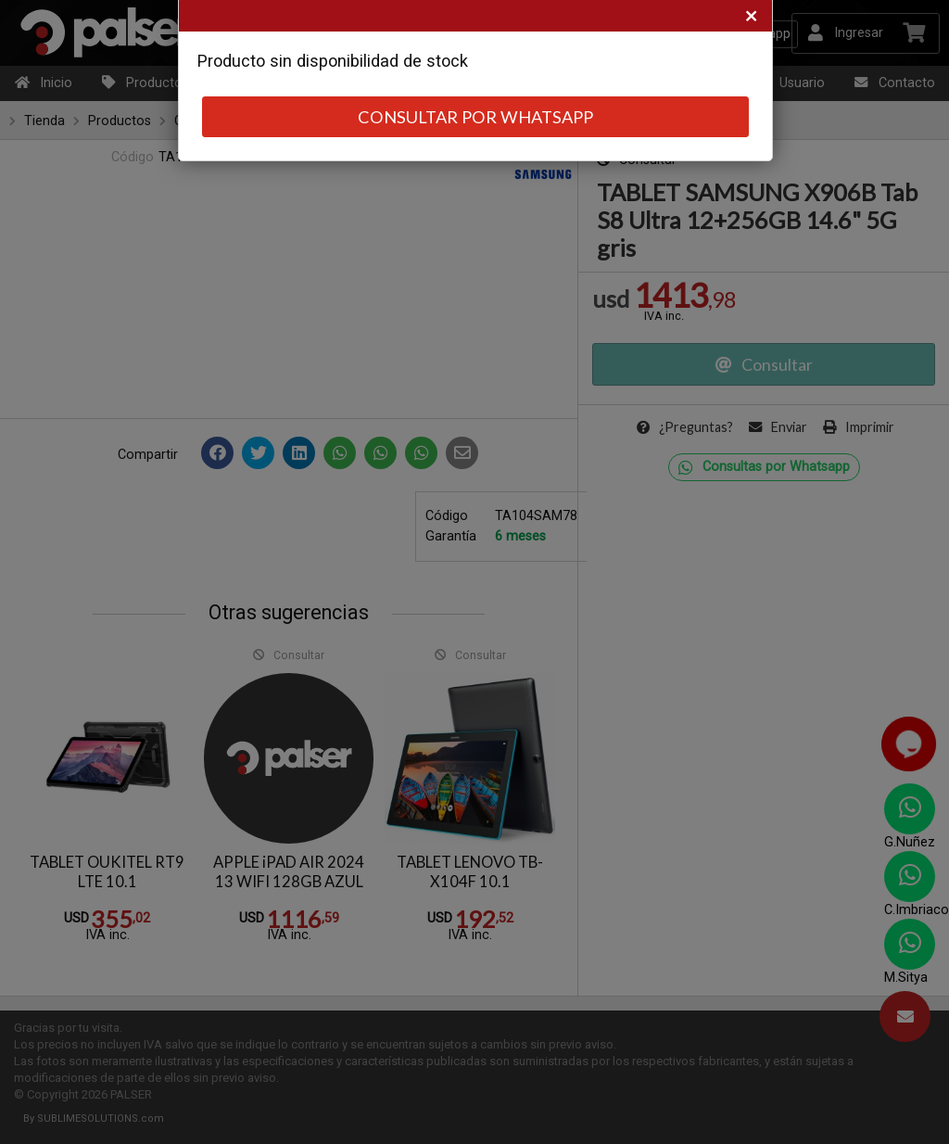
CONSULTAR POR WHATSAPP (475, 117)
